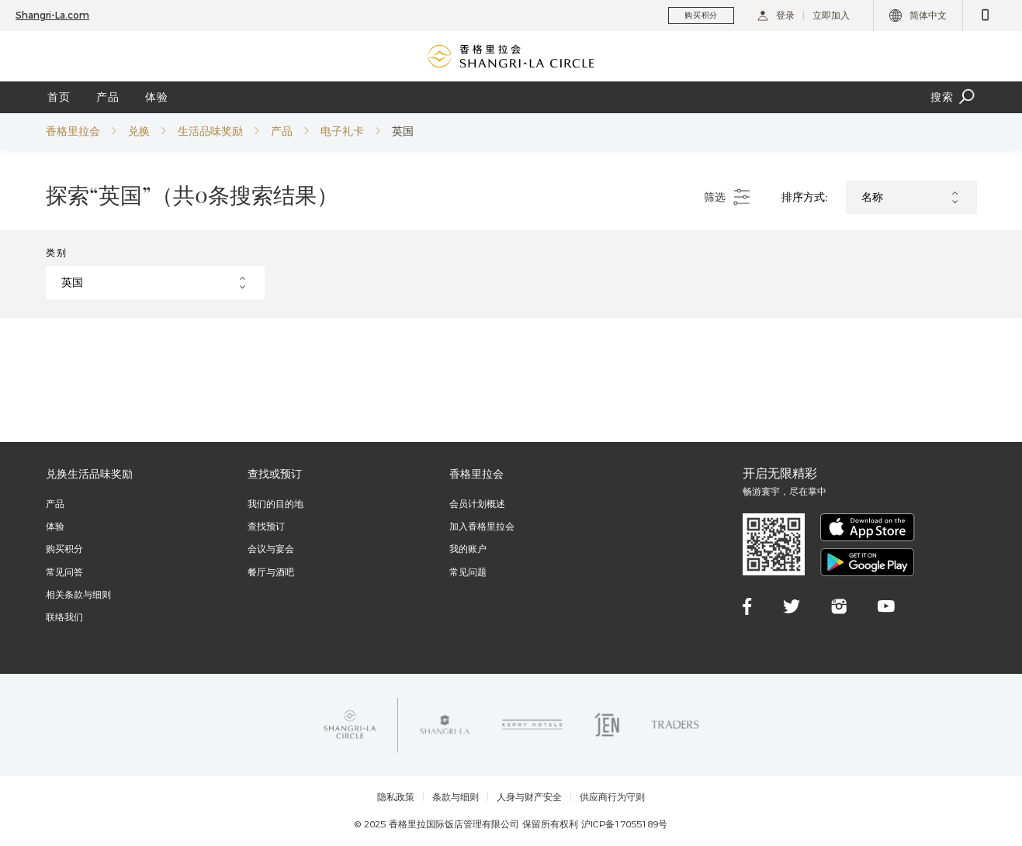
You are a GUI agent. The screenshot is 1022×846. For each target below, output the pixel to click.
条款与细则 (455, 797)
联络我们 (64, 617)
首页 (59, 97)
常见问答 (64, 572)
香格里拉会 (73, 131)
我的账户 (468, 548)
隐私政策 (395, 797)
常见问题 (468, 572)
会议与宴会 (271, 548)
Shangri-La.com (52, 15)
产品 (108, 97)
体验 (156, 97)
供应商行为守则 (612, 797)
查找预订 (266, 526)
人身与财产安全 (529, 797)
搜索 (953, 97)
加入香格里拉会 (481, 526)
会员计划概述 (477, 503)
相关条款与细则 (78, 594)
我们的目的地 (275, 503)
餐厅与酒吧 (271, 572)
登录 (776, 15)
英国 (403, 131)
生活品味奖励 (210, 131)
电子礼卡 (342, 131)
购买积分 (64, 548)
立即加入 (831, 15)
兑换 (139, 131)
